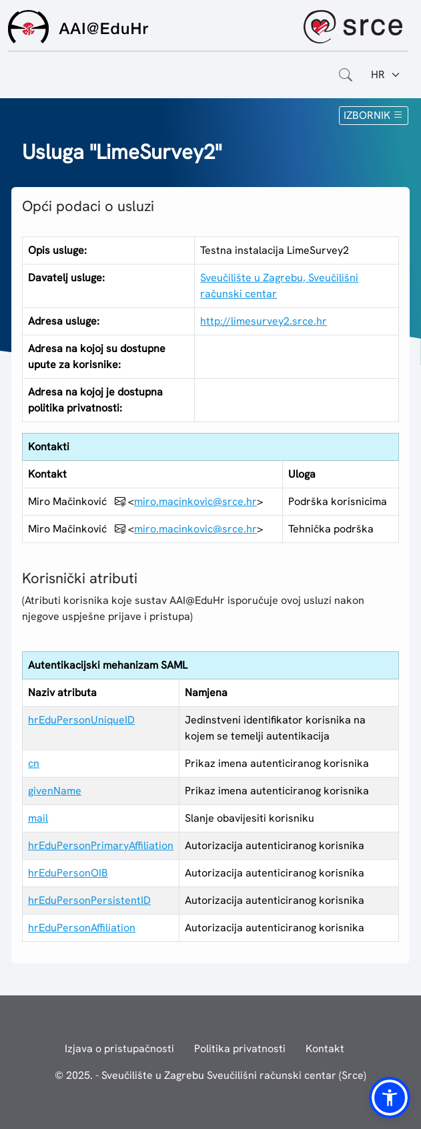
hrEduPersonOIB (68, 873)
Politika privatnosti (240, 1048)
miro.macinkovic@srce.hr (195, 501)
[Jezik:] (386, 75)
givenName (54, 791)
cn (33, 763)
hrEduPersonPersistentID (89, 900)
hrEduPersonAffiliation (81, 928)
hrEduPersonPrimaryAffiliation (100, 845)
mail (38, 818)
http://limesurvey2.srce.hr (263, 321)
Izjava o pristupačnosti (119, 1048)
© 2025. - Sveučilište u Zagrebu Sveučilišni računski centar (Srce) (210, 1075)
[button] (390, 1098)
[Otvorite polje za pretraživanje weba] (345, 75)
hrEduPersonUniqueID (81, 720)
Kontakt (325, 1048)
